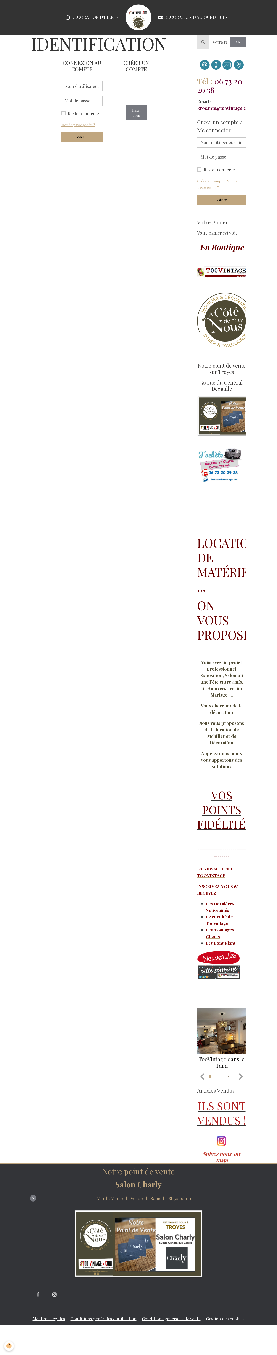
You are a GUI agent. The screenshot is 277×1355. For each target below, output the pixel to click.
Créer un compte (210, 181)
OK (238, 42)
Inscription (136, 112)
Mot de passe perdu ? (78, 124)
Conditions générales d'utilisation (103, 1347)
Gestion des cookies (226, 1347)
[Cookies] (9, 1346)
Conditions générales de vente (172, 1347)
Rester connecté (83, 113)
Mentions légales (47, 1347)
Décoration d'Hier (90, 17)
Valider (82, 137)
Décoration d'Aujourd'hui (191, 17)
